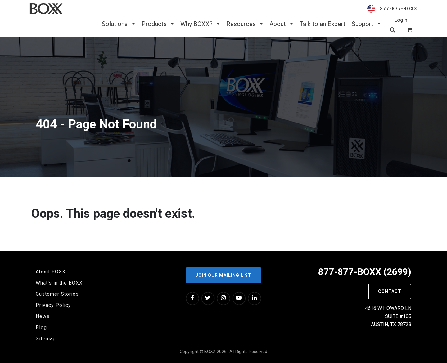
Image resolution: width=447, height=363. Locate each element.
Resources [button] (244, 24)
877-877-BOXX (399, 8)
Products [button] (158, 24)
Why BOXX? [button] (200, 24)
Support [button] (366, 24)
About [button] (281, 24)
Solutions (118, 24)
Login (400, 20)
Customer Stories (57, 294)
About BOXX (50, 272)
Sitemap (46, 339)
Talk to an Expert (322, 24)
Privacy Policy (53, 305)
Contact (389, 291)
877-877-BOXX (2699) (364, 271)
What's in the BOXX (59, 283)
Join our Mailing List (223, 275)
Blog (41, 327)
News (43, 316)
